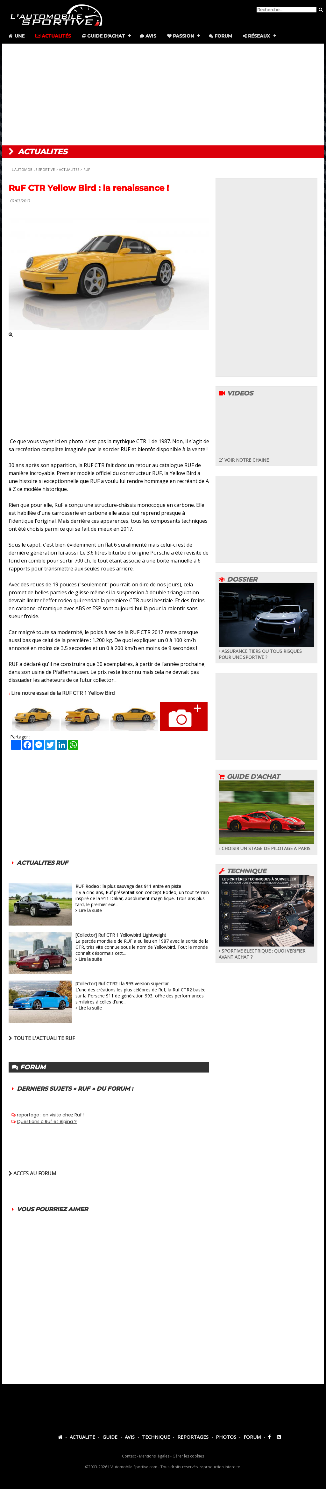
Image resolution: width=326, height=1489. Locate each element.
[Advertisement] (163, 94)
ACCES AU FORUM (32, 1173)
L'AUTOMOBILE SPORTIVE (33, 169)
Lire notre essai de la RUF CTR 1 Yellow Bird (63, 692)
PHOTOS (226, 1437)
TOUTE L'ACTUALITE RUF (42, 1038)
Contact (129, 1456)
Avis (148, 36)
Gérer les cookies (188, 1456)
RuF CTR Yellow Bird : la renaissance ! (89, 188)
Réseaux (256, 36)
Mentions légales (154, 1456)
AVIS (130, 1437)
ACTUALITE (82, 1437)
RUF (86, 169)
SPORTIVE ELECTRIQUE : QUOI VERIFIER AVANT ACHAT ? (266, 951)
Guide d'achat (103, 36)
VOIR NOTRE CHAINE (244, 460)
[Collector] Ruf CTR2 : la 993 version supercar (122, 984)
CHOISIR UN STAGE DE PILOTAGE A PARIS (266, 845)
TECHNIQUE (156, 1437)
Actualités (53, 36)
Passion (180, 36)
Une (16, 36)
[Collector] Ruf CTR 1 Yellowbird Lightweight (120, 935)
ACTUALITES (69, 169)
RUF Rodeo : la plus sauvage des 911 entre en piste (128, 886)
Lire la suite (90, 910)
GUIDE (110, 1437)
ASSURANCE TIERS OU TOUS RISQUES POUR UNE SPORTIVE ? (266, 651)
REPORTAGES (193, 1437)
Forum (220, 36)
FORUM (252, 1437)
